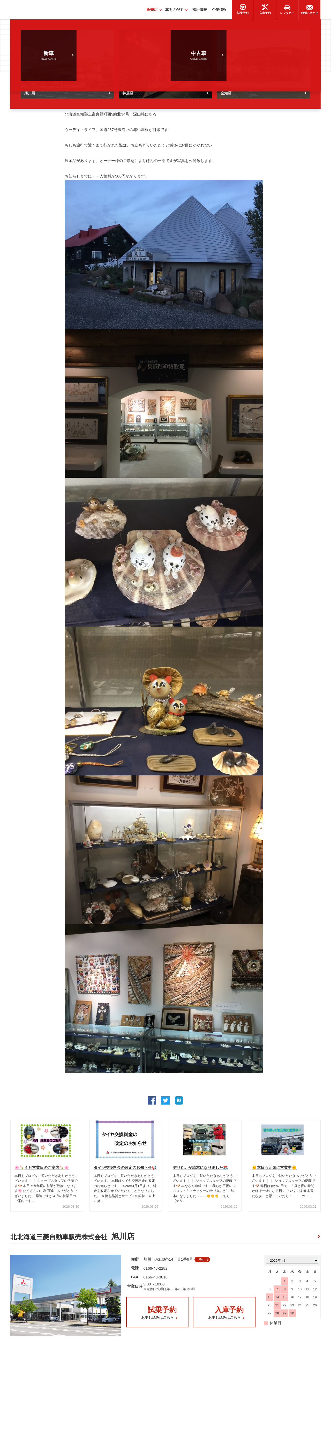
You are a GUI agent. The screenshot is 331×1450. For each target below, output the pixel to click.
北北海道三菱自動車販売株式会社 (72, 1238)
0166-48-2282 (156, 1272)
